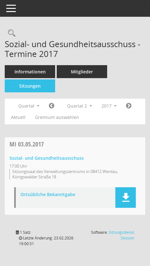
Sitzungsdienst (121, 235)
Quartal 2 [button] (79, 106)
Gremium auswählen (57, 117)
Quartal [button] (28, 106)
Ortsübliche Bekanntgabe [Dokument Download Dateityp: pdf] (47, 194)
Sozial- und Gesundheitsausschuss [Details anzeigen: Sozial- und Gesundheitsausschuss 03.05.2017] (46, 158)
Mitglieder (82, 72)
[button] (125, 197)
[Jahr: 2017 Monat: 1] (51, 106)
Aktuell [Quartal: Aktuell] (18, 117)
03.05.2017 (26, 144)
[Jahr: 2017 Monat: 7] (128, 106)
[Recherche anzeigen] (10, 33)
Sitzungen (30, 86)
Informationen (30, 72)
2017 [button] (109, 106)
